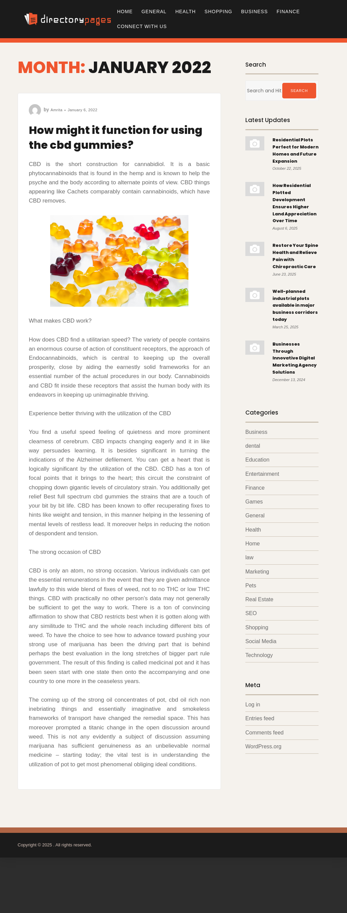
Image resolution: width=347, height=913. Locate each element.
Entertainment (262, 540)
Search (299, 90)
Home (124, 11)
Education (257, 526)
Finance (288, 11)
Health (185, 11)
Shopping (218, 11)
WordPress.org (263, 818)
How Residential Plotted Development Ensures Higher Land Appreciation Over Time (294, 224)
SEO (251, 683)
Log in (252, 775)
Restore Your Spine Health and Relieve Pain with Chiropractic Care (291, 292)
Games (254, 569)
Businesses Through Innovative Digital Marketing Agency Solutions (288, 416)
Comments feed (264, 804)
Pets (250, 654)
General (153, 11)
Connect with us (142, 26)
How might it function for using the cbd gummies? (116, 137)
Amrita (57, 109)
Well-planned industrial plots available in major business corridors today (295, 352)
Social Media (261, 712)
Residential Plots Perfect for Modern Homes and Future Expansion (291, 157)
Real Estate (259, 669)
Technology (259, 726)
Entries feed (259, 790)
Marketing (257, 640)
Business (254, 11)
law (249, 626)
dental (252, 512)
